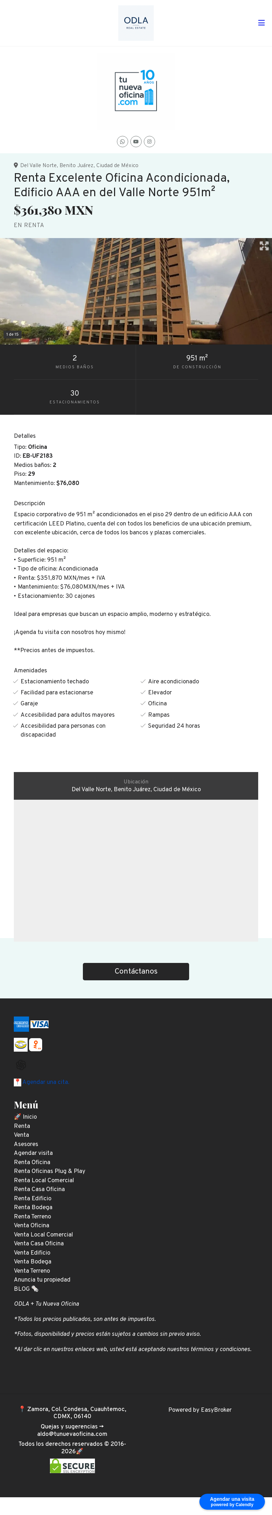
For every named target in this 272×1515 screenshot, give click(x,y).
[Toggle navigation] (261, 23)
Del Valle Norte (38, 165)
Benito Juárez (77, 165)
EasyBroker (216, 1410)
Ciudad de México (117, 165)
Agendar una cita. (45, 1082)
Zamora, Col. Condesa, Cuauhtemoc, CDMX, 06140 (76, 1413)
